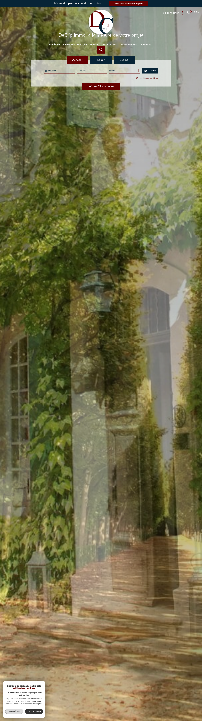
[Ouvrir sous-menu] (62, 45)
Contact (146, 44)
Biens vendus (129, 44)
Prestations (110, 44)
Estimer (124, 60)
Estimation (92, 44)
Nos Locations (73, 44)
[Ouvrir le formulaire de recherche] (150, 71)
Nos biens (54, 44)
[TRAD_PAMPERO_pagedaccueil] (101, 35)
